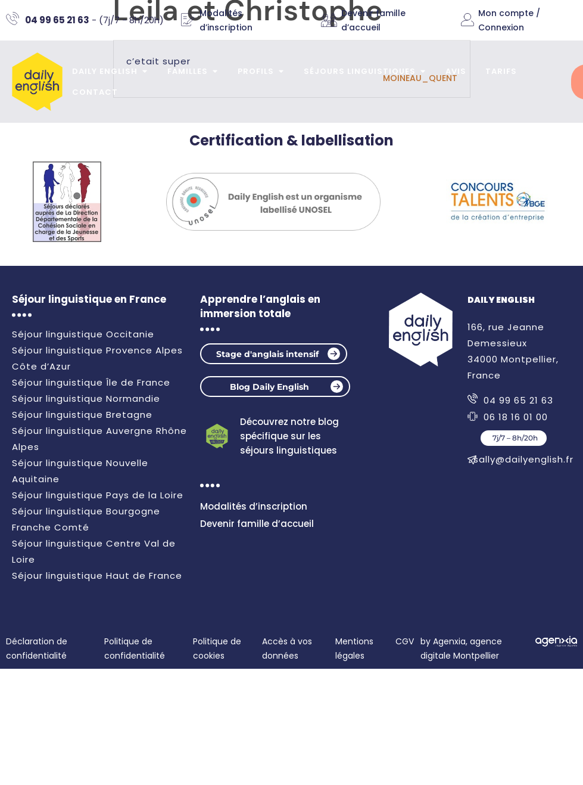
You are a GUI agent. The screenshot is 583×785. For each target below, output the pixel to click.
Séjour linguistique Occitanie (83, 334)
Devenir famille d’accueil (257, 523)
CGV (404, 641)
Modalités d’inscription (253, 506)
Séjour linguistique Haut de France (97, 575)
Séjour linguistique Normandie (86, 398)
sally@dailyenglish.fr (523, 459)
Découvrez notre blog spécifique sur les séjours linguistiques (289, 436)
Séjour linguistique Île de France (91, 382)
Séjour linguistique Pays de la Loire (97, 495)
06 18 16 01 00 (516, 417)
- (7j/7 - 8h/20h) (94, 20)
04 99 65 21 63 (518, 400)
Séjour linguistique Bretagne (82, 414)
